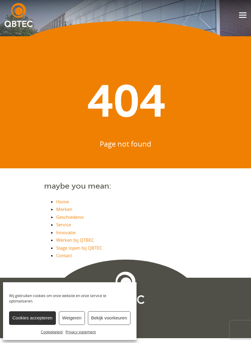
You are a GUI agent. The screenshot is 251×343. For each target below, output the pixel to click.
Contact (64, 255)
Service (63, 225)
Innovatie (66, 232)
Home (62, 202)
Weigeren (72, 317)
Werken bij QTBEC (75, 240)
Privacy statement (81, 331)
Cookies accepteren (32, 317)
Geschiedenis (70, 217)
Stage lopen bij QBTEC (79, 248)
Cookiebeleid (52, 331)
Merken (64, 209)
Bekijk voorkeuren (109, 317)
